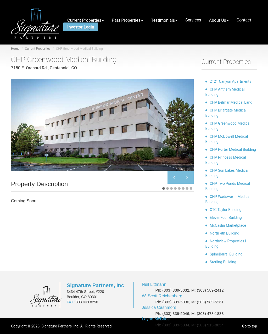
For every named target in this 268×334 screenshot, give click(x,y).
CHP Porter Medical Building (233, 149)
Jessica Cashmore (159, 307)
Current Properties (85, 20)
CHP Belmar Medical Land (231, 102)
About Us (219, 20)
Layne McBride (156, 319)
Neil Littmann (154, 284)
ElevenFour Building (226, 217)
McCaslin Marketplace (228, 225)
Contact (244, 19)
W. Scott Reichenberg (162, 296)
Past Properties (127, 20)
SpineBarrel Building (226, 254)
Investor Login (80, 27)
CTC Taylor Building (226, 210)
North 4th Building (224, 233)
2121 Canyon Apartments (231, 81)
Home (15, 49)
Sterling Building (223, 262)
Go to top (249, 326)
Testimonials (164, 20)
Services (193, 19)
